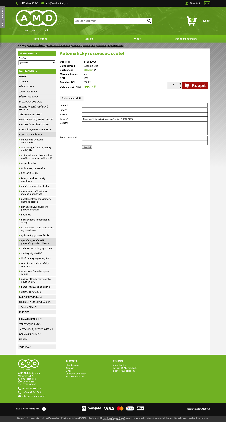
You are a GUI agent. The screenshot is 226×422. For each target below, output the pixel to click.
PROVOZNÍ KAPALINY (30, 319)
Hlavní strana (40, 38)
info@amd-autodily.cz (57, 3)
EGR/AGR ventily (29, 173)
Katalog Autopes (112, 418)
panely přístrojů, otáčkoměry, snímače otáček (36, 200)
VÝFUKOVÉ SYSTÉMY (30, 114)
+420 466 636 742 (29, 3)
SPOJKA (23, 81)
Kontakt (88, 38)
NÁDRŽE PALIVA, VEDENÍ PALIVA (36, 119)
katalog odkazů (94, 418)
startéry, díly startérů (31, 253)
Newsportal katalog (138, 418)
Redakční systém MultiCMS (198, 409)
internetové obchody (107, 419)
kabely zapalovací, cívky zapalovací (33, 180)
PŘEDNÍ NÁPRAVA (28, 96)
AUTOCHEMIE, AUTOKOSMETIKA (36, 329)
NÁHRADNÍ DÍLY (36, 45)
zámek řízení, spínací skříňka (35, 286)
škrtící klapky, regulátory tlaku (36, 258)
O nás (137, 38)
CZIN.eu (103, 418)
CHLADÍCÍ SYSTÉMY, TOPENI (34, 124)
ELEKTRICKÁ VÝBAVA (58, 45)
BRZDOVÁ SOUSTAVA (30, 101)
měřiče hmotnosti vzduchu (35, 186)
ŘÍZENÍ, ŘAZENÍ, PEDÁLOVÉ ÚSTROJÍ (33, 108)
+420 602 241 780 (31, 392)
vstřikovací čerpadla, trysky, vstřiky (35, 272)
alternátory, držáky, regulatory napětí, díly (36, 149)
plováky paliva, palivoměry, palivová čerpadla (34, 208)
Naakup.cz (169, 418)
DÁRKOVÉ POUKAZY (29, 334)
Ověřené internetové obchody (155, 418)
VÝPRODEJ (25, 346)
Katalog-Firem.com (125, 418)
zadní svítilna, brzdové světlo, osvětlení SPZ (36, 280)
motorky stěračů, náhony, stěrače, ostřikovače (34, 192)
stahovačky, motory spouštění (36, 248)
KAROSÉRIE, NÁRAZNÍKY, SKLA (35, 129)
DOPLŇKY (24, 312)
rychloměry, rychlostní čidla (35, 235)
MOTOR (23, 76)
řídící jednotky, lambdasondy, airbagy (35, 221)
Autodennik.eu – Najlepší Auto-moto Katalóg (64, 418)
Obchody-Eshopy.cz (180, 418)
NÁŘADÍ (23, 339)
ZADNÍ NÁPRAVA (28, 91)
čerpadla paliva (28, 163)
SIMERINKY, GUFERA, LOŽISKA (35, 302)
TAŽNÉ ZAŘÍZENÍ (28, 307)
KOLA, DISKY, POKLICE (30, 297)
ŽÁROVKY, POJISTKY (30, 324)
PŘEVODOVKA (26, 86)
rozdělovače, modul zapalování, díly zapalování (37, 229)
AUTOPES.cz (84, 418)
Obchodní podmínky (186, 38)
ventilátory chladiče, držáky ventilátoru (35, 265)
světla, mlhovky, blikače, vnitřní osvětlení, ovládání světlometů (36, 157)
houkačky (26, 214)
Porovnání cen (120, 419)
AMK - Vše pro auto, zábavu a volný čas (35, 418)
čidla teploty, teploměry (33, 168)
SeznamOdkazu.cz (202, 418)
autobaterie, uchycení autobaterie (32, 141)
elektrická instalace (31, 291)
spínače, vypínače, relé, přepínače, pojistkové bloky (98, 45)
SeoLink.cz (191, 418)
